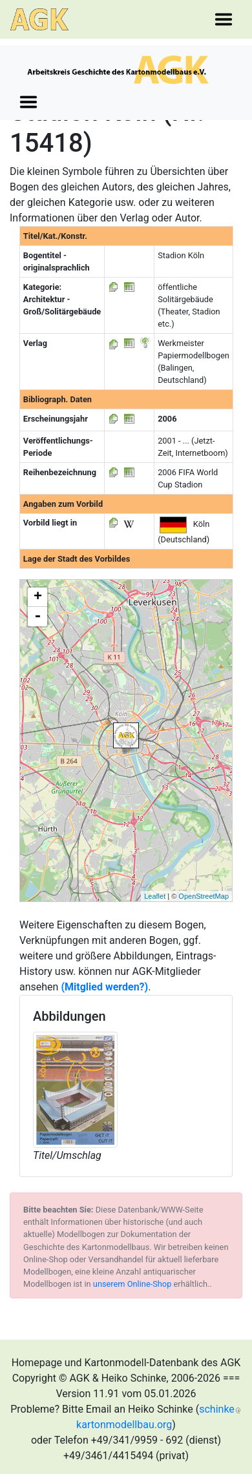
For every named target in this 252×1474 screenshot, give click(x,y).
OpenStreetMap (203, 896)
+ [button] (38, 597)
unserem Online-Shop (132, 1284)
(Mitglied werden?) (104, 987)
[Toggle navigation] (223, 19)
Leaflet (154, 896)
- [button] (37, 616)
